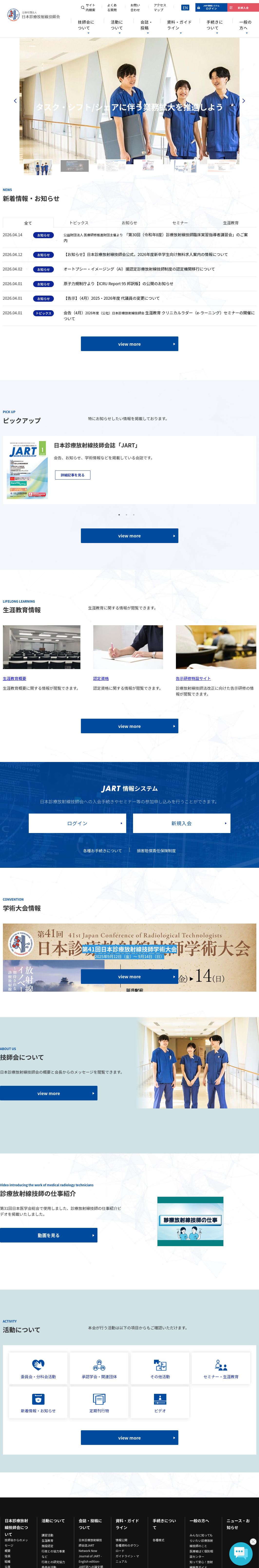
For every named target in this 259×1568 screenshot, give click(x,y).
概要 (7, 1551)
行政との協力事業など (53, 1554)
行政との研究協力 (53, 1562)
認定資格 (101, 678)
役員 (7, 1556)
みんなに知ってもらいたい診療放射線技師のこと (201, 1540)
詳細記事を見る (73, 474)
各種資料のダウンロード (127, 1548)
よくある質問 (112, 7)
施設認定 (47, 1546)
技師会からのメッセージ (16, 1542)
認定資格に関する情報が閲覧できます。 (128, 688)
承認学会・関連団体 (99, 1369)
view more (129, 344)
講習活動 (47, 1535)
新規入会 (182, 823)
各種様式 (158, 1540)
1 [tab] (119, 514)
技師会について (86, 25)
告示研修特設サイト (193, 678)
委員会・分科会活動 (38, 1369)
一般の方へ (245, 25)
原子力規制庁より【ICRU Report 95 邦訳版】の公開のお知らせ (118, 283)
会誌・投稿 (147, 25)
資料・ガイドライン (179, 25)
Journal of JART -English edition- (90, 1558)
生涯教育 (47, 1540)
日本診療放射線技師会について (16, 1527)
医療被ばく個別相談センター (201, 1554)
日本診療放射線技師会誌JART (90, 1542)
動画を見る (49, 1235)
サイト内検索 (90, 7)
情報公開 (121, 1540)
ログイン (77, 823)
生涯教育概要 (14, 678)
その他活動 (160, 1369)
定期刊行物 (99, 1404)
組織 (7, 1561)
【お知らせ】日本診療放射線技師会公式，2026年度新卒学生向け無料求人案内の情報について (146, 254)
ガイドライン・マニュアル (127, 1558)
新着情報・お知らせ (38, 1404)
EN (185, 7)
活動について (117, 25)
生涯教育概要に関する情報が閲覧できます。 (41, 688)
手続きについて (214, 25)
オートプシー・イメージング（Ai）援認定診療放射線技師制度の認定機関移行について (139, 269)
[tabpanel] (127, 470)
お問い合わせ (135, 7)
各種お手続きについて (102, 850)
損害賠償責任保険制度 (156, 850)
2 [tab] (126, 514)
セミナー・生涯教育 (221, 1369)
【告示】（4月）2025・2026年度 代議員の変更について (112, 298)
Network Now (88, 1551)
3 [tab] (133, 514)
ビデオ (160, 1404)
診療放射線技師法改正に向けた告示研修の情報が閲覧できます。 (215, 691)
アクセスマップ (160, 7)
